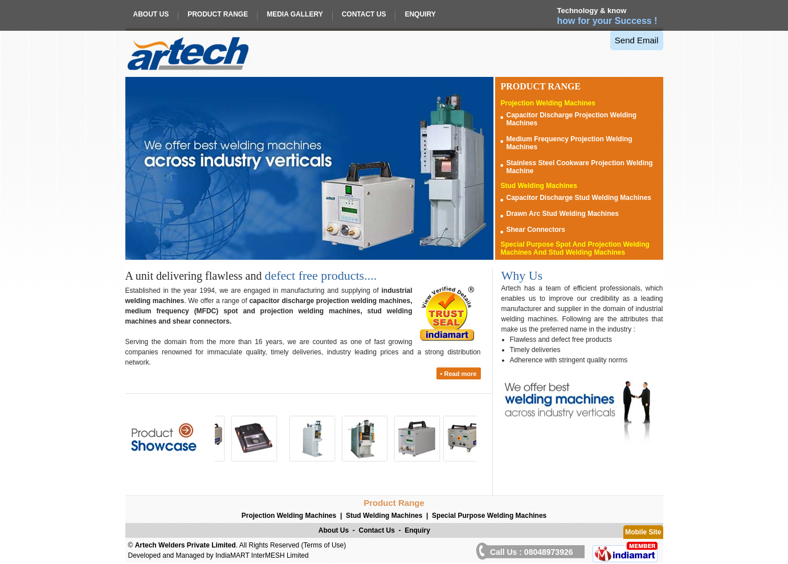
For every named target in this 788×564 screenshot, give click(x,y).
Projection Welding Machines (548, 103)
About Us (151, 14)
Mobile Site (643, 532)
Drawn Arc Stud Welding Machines (563, 214)
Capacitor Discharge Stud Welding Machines (579, 198)
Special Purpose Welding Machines (489, 516)
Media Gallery (294, 14)
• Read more (458, 373)
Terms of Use (324, 545)
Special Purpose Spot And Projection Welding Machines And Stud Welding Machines (575, 248)
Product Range (217, 14)
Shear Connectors (536, 230)
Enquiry (420, 14)
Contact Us (364, 14)
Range (541, 86)
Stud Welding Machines (539, 186)
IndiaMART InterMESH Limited (262, 555)
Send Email (637, 40)
